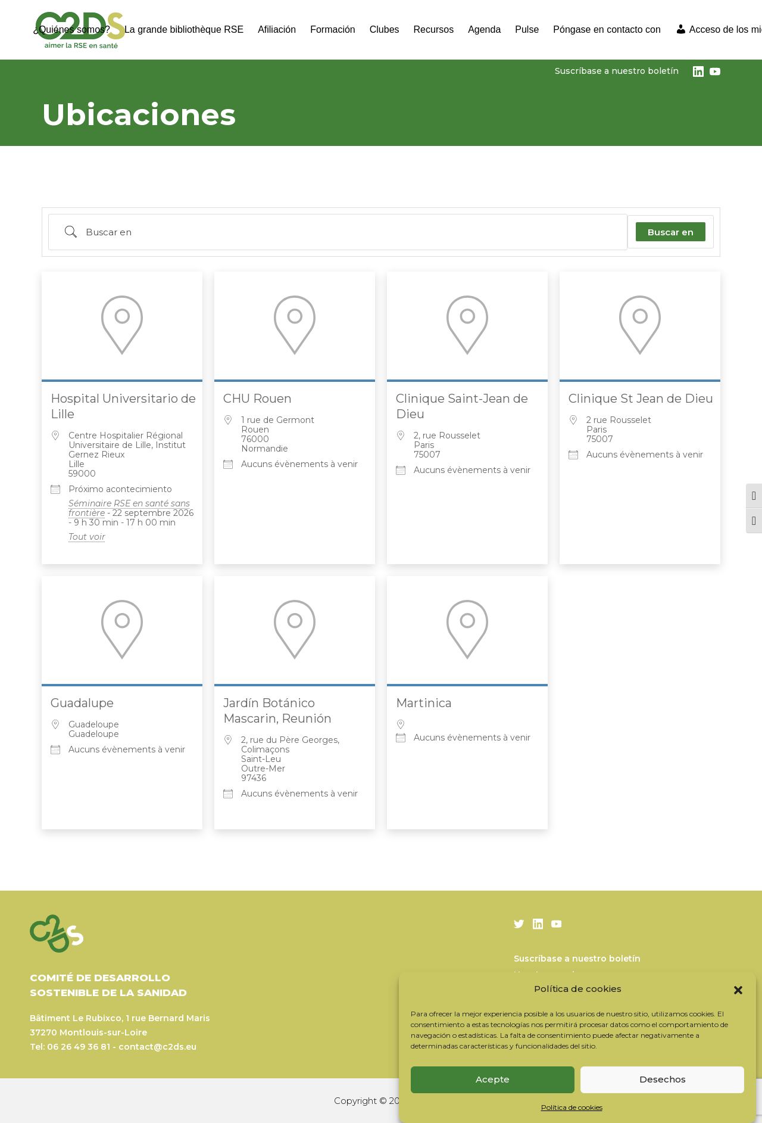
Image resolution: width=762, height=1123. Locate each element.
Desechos (662, 1079)
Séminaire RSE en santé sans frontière (129, 508)
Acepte (493, 1079)
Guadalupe (82, 703)
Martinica (424, 703)
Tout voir (86, 536)
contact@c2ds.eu (157, 1046)
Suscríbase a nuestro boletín (617, 71)
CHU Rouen (257, 398)
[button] (738, 989)
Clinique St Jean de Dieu (641, 398)
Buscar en (671, 232)
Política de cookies (571, 1107)
